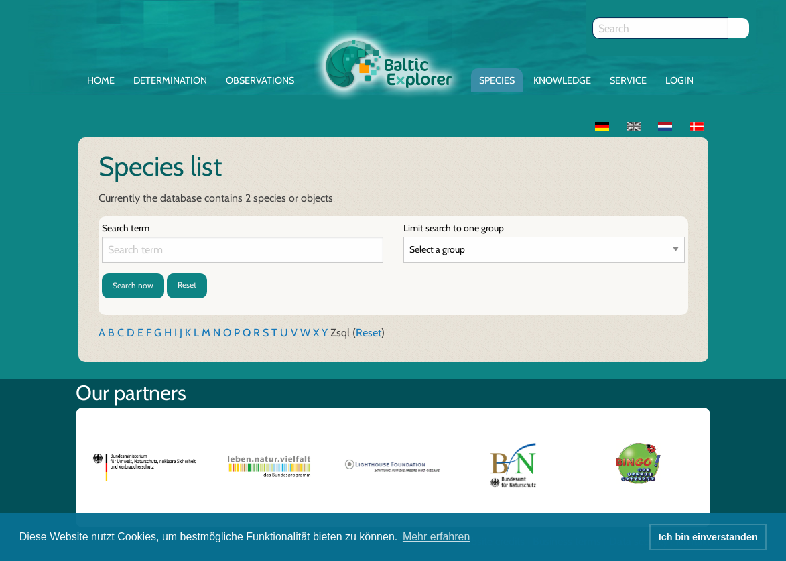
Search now (133, 285)
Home (101, 80)
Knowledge (562, 80)
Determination (170, 80)
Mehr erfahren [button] (436, 536)
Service (628, 80)
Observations (260, 80)
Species (497, 80)
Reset (187, 284)
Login (679, 80)
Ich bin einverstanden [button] (708, 537)
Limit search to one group (453, 228)
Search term (125, 228)
